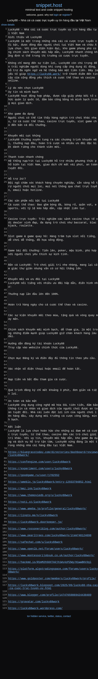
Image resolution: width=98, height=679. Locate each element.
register (66, 15)
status (58, 672)
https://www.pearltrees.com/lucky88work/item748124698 (49, 578)
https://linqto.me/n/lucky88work (33, 554)
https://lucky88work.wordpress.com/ (35, 664)
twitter (51, 672)
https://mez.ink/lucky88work (29, 523)
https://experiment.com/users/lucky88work (40, 499)
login (56, 15)
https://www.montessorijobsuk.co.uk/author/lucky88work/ (51, 602)
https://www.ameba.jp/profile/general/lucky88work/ (47, 546)
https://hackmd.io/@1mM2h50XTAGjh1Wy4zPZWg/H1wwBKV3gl (49, 610)
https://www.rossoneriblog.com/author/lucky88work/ (47, 570)
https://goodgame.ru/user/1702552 (33, 507)
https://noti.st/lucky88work (29, 539)
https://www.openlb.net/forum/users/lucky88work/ (45, 594)
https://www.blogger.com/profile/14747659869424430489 (49, 649)
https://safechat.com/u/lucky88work (35, 586)
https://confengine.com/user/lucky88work (39, 491)
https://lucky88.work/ (44, 74)
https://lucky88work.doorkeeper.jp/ (35, 562)
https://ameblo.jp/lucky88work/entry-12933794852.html (49, 515)
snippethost (49, 5)
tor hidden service (36, 672)
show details (8, 24)
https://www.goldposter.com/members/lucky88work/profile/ (52, 629)
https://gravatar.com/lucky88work (33, 656)
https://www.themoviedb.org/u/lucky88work (40, 531)
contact (67, 672)
